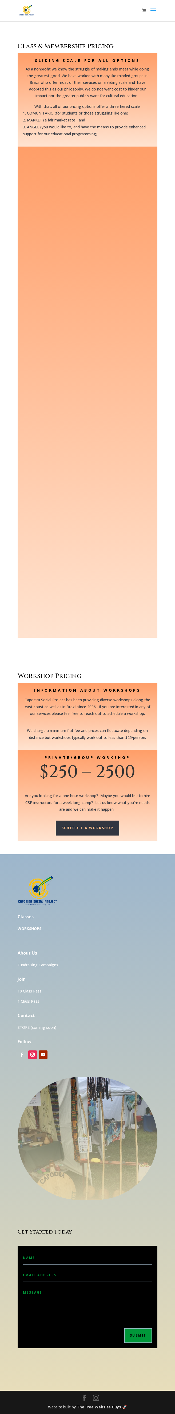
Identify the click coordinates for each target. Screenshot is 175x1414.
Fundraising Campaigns (38, 964)
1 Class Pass (28, 1001)
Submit (138, 1335)
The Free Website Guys (99, 1406)
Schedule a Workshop (88, 828)
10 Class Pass (29, 991)
